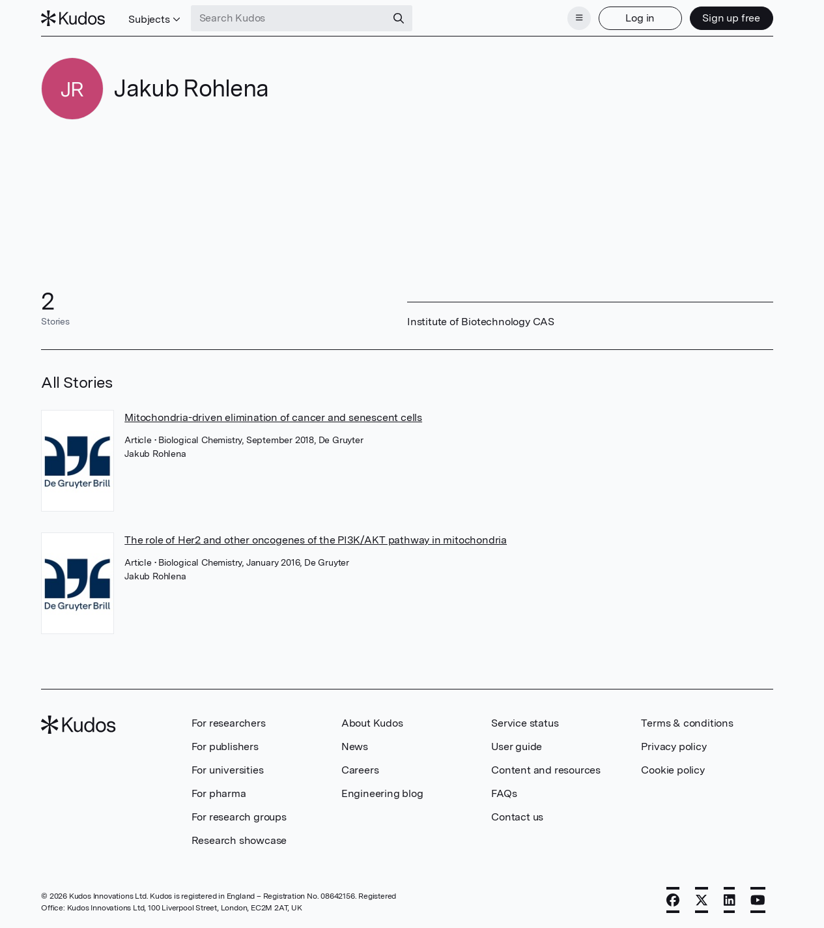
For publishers (225, 746)
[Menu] (579, 18)
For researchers (229, 723)
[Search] (399, 18)
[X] (701, 900)
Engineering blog (382, 793)
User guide (516, 746)
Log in (640, 18)
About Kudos (372, 723)
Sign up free (731, 18)
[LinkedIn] (729, 900)
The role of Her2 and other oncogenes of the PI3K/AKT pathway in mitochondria (315, 540)
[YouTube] (757, 900)
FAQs (504, 793)
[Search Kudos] (289, 18)
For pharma (219, 793)
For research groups (239, 817)
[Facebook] (672, 900)
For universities (228, 770)
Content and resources (546, 770)
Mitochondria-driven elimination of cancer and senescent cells (273, 417)
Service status (524, 723)
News (354, 746)
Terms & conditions (687, 723)
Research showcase (239, 840)
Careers (360, 770)
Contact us (517, 817)
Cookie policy (672, 770)
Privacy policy (673, 746)
